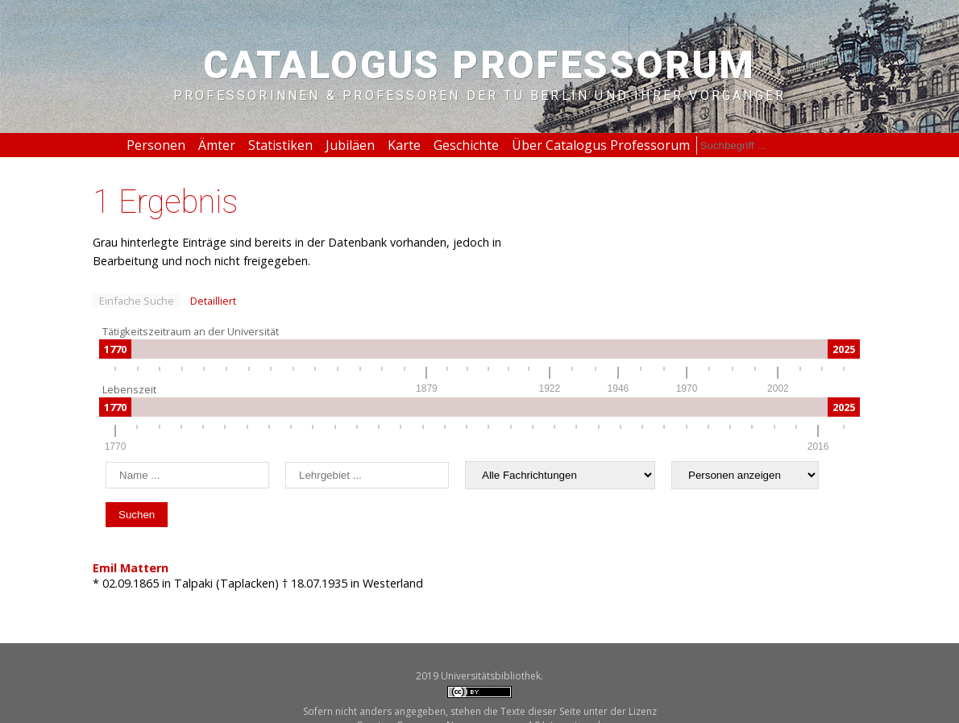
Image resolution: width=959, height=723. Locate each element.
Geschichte (466, 145)
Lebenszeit (129, 389)
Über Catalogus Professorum (601, 145)
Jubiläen (350, 145)
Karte (404, 145)
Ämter (216, 145)
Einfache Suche (136, 300)
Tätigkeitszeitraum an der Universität (190, 331)
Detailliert (213, 300)
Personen (156, 145)
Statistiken (280, 145)
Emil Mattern (130, 567)
